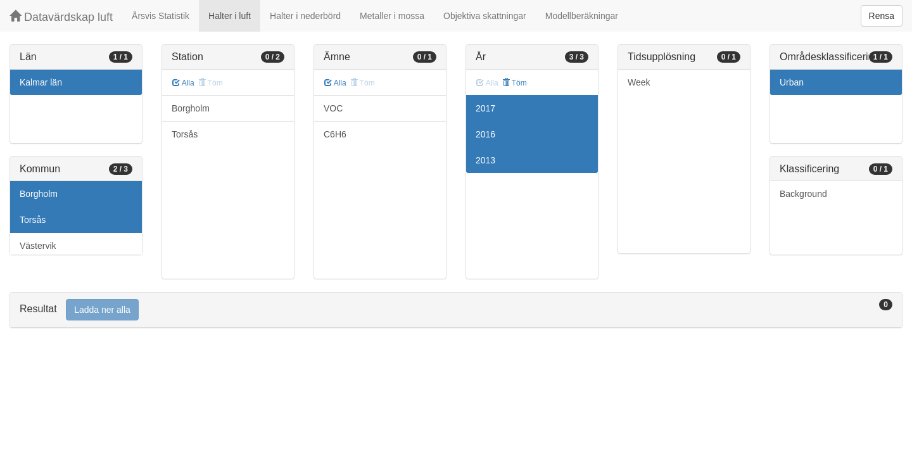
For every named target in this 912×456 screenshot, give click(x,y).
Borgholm (39, 194)
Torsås (33, 220)
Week (639, 82)
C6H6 (335, 134)
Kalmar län (41, 82)
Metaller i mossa (392, 16)
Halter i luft (229, 16)
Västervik (38, 246)
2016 (485, 134)
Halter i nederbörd (305, 16)
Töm (514, 83)
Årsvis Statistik (160, 16)
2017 (485, 108)
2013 (485, 160)
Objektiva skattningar (484, 16)
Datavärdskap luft (61, 16)
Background (803, 194)
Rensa (881, 16)
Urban (792, 82)
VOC (333, 108)
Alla (183, 83)
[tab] (456, 310)
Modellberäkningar (581, 16)
